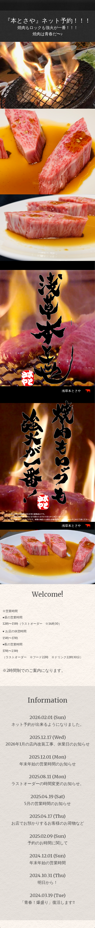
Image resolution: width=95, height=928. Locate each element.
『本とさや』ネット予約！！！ (48, 20)
